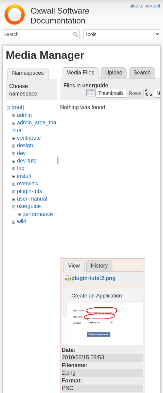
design (25, 145)
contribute (29, 138)
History (99, 266)
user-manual (32, 199)
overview (27, 183)
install (24, 176)
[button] (110, 93)
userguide (29, 206)
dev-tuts (26, 161)
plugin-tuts (29, 191)
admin (24, 115)
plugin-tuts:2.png (93, 278)
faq (20, 168)
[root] (18, 107)
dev (21, 153)
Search (76, 34)
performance (37, 214)
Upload (114, 72)
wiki (21, 221)
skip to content (145, 5)
